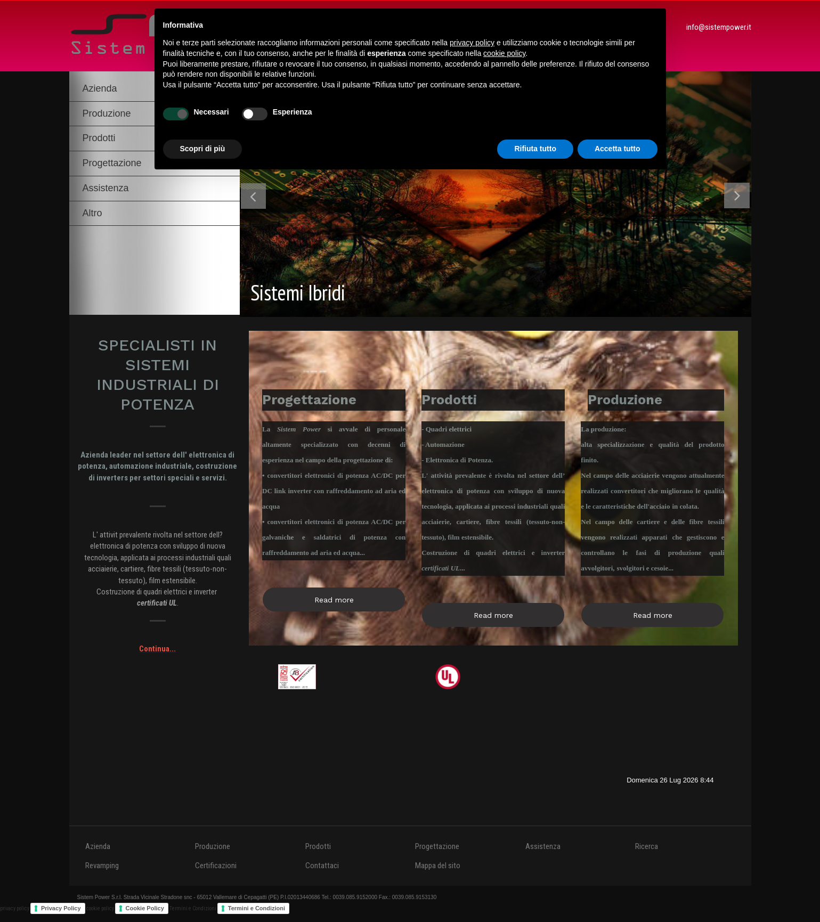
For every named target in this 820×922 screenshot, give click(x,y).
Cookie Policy (145, 908)
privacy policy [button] (472, 42)
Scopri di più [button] (202, 148)
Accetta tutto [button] (617, 148)
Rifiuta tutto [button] (535, 148)
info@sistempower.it (718, 27)
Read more (334, 599)
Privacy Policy (61, 908)
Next (737, 198)
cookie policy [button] (504, 53)
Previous (254, 198)
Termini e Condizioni (256, 908)
